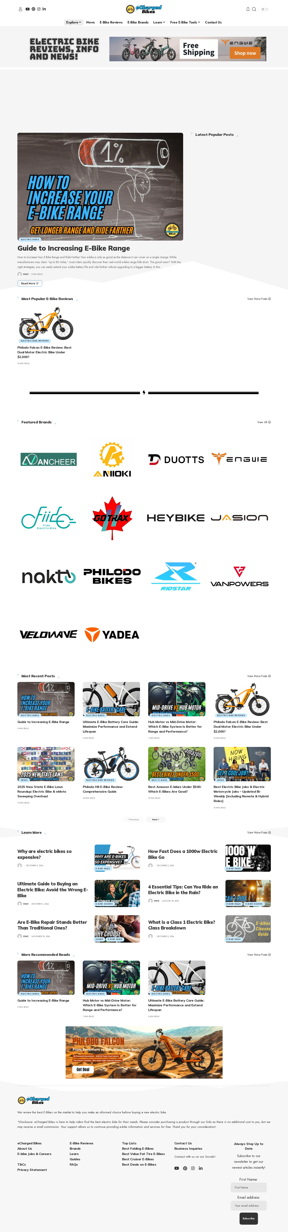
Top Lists (129, 1144)
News (24, 779)
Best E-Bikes (160, 779)
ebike (26, 274)
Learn (100, 939)
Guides (75, 1160)
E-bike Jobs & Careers (34, 1155)
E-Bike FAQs (103, 869)
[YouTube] (28, 9)
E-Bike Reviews (81, 1144)
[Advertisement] (144, 98)
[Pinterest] (33, 9)
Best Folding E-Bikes (138, 1149)
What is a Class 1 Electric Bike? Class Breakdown (181, 926)
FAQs (74, 1165)
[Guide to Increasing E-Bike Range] (30, 283)
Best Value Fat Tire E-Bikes (143, 1155)
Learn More (31, 833)
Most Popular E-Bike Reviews (47, 299)
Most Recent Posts (38, 676)
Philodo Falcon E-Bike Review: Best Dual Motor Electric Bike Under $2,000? (44, 352)
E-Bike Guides (104, 904)
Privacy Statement (32, 1170)
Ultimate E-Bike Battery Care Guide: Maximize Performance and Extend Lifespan (111, 726)
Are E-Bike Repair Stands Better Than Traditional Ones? (52, 926)
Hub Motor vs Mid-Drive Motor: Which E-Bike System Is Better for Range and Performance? (175, 726)
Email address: (249, 1204)
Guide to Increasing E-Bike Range (73, 248)
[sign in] (20, 9)
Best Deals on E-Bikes (139, 1165)
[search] (254, 9)
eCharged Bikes (29, 1144)
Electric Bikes (30, 239)
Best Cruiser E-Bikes (138, 1160)
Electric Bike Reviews (35, 340)
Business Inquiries (188, 1149)
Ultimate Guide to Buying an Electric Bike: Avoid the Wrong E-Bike (52, 890)
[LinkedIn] (44, 9)
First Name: (249, 1185)
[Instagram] (38, 9)
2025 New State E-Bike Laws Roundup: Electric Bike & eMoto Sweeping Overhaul (41, 791)
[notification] (248, 9)
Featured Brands (36, 422)
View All (262, 422)
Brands (75, 1149)
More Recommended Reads (45, 955)
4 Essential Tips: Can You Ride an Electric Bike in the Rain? (183, 890)
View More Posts (257, 298)
